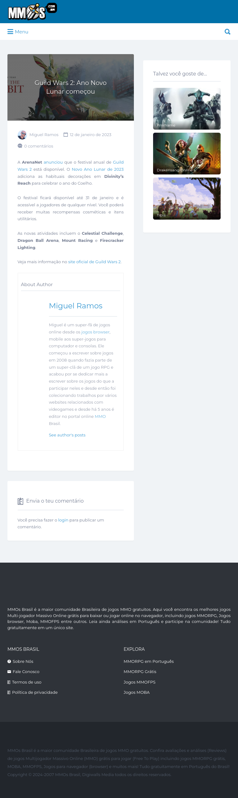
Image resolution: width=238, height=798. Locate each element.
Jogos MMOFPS (140, 682)
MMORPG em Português (149, 661)
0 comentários (38, 146)
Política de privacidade (35, 692)
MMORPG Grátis (140, 671)
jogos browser (96, 331)
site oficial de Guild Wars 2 (94, 261)
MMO (100, 416)
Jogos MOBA (137, 692)
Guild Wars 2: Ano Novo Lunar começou (71, 87)
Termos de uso (27, 682)
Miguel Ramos (44, 134)
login (63, 519)
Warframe (166, 125)
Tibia (161, 215)
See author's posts (67, 434)
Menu (18, 31)
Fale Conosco (26, 671)
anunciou (53, 162)
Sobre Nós (23, 661)
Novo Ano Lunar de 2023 (98, 169)
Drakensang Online (175, 170)
